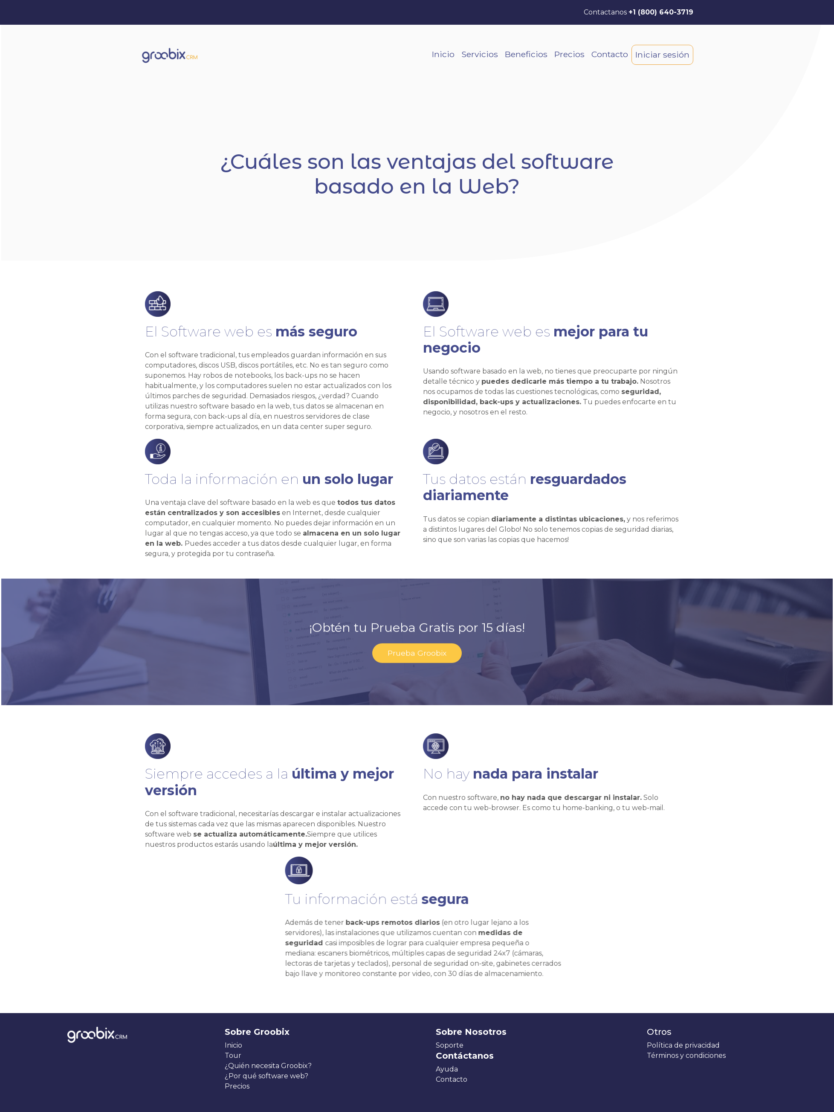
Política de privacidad (683, 1045)
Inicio (443, 54)
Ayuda (447, 1069)
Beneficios (526, 54)
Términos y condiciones (686, 1055)
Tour (233, 1055)
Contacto (609, 54)
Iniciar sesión (662, 54)
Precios (569, 54)
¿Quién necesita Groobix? (268, 1066)
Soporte (449, 1045)
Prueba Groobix (417, 627)
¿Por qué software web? (266, 1076)
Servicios (479, 54)
